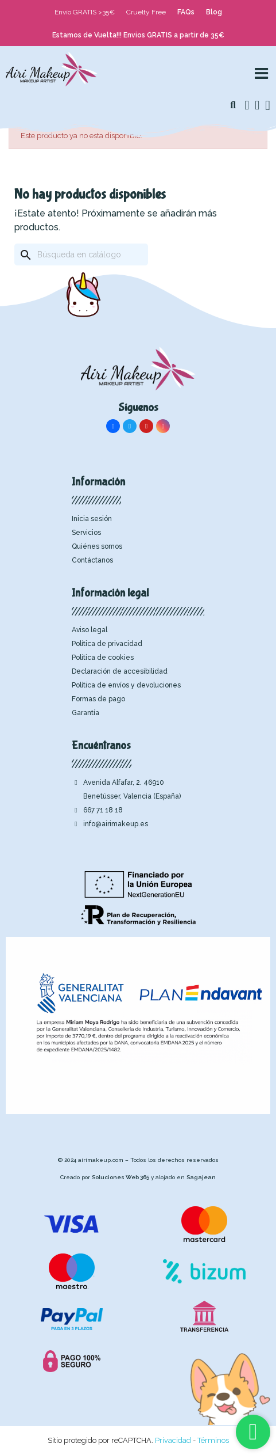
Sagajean (201, 1177)
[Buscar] (81, 254)
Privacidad (173, 1440)
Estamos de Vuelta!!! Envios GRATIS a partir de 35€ (138, 35)
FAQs (186, 12)
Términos (213, 1440)
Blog (214, 12)
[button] (233, 105)
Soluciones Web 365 (120, 1177)
